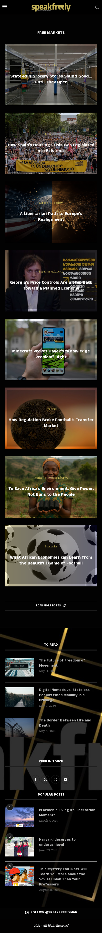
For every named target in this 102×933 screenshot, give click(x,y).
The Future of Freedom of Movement (62, 663)
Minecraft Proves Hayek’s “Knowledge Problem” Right (51, 354)
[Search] (97, 7)
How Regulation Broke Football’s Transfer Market (51, 423)
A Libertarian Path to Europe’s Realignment (51, 217)
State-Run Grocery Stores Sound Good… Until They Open (51, 79)
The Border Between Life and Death (65, 723)
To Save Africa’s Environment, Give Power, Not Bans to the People (51, 492)
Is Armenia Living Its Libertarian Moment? (67, 812)
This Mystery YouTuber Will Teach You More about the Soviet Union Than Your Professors (63, 876)
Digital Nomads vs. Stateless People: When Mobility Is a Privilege (64, 695)
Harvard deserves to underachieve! (57, 842)
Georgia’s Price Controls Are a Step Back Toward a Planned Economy (51, 285)
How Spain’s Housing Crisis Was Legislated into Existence (51, 148)
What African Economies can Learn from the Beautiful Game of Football (51, 560)
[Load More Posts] (51, 606)
